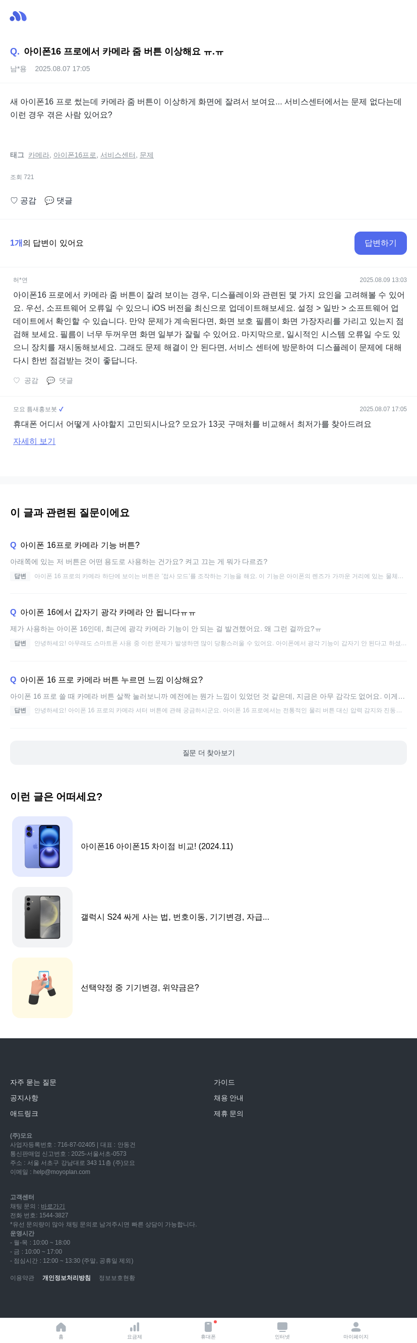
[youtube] (18, 1303)
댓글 (58, 201)
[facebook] (85, 1303)
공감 (23, 201)
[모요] (32, 1059)
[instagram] (62, 1303)
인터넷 (282, 1330)
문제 (147, 155)
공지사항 (24, 1098)
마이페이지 (356, 1330)
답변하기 (381, 243)
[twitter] (107, 1303)
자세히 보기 (34, 441)
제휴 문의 (229, 1113)
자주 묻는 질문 (33, 1082)
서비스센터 (118, 155)
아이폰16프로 (75, 155)
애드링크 (24, 1113)
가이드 (224, 1082)
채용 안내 (229, 1098)
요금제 (134, 1330)
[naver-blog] (40, 1303)
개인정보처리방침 (66, 1277)
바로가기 (53, 1206)
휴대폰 (209, 1329)
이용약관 (22, 1277)
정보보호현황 (117, 1277)
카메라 (38, 155)
